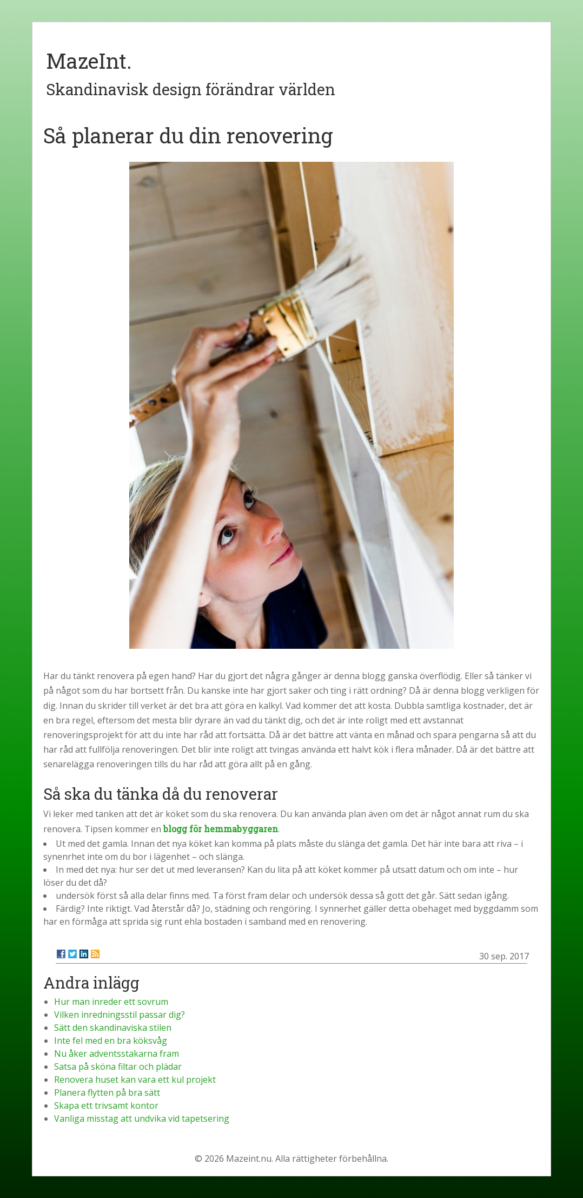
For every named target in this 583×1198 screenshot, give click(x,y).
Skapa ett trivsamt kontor (106, 1105)
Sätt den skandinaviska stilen (112, 1028)
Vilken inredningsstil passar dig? (119, 1015)
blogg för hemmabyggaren (220, 828)
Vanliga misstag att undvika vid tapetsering (141, 1118)
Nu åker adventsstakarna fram (116, 1053)
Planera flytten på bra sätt (107, 1092)
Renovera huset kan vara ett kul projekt (135, 1079)
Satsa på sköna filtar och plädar (118, 1066)
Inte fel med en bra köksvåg (110, 1040)
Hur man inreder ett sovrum (111, 1002)
